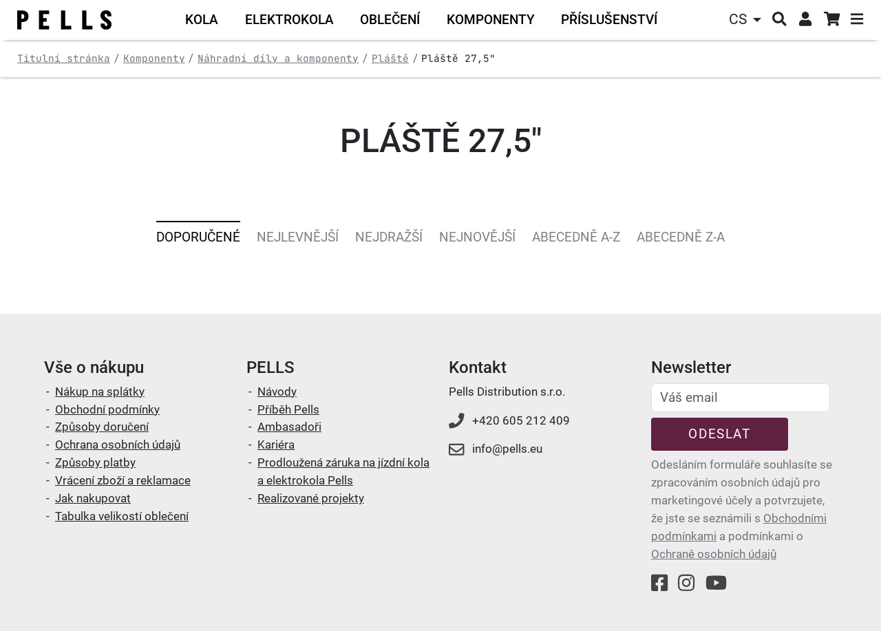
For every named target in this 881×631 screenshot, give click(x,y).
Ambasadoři (289, 427)
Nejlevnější (298, 237)
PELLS (270, 367)
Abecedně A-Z (576, 237)
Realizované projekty (310, 498)
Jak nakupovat (93, 498)
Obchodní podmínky (107, 409)
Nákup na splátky (100, 391)
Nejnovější (477, 237)
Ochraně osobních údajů (713, 554)
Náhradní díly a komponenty (278, 58)
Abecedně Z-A (681, 237)
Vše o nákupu (94, 367)
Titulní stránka (63, 58)
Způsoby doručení (102, 427)
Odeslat (719, 434)
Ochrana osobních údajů (117, 444)
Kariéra (276, 444)
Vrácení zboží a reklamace (123, 480)
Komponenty (154, 58)
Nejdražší (389, 237)
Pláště (390, 58)
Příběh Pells (288, 409)
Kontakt (478, 367)
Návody (277, 391)
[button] (747, 19)
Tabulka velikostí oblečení (122, 516)
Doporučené (198, 237)
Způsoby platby (95, 462)
